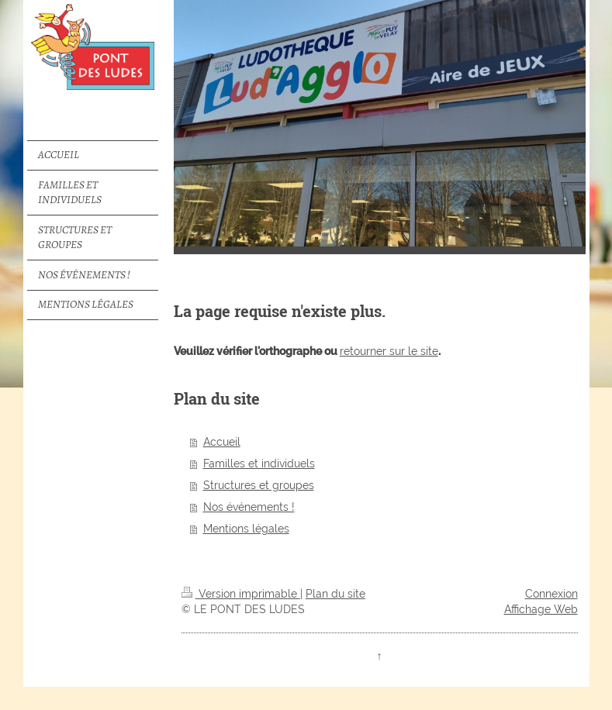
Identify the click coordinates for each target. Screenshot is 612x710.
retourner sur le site (389, 351)
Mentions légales (246, 528)
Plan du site (335, 594)
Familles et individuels (259, 463)
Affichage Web (541, 609)
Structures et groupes (258, 485)
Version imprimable (241, 594)
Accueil (221, 442)
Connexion (551, 594)
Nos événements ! (249, 507)
